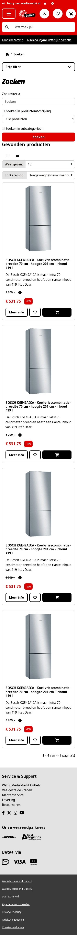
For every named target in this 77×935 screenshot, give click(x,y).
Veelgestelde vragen (17, 790)
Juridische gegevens (13, 919)
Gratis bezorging (12, 40)
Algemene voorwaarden (16, 904)
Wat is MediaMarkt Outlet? (21, 785)
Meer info (16, 312)
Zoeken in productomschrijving (26, 111)
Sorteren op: (14, 175)
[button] (8, 14)
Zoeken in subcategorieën (22, 128)
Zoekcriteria (11, 94)
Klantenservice (13, 795)
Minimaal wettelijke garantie (49, 40)
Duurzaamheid (10, 896)
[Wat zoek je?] (7, 27)
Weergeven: (14, 164)
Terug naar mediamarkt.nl (21, 3)
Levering (8, 800)
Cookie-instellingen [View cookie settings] (13, 927)
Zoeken (18, 54)
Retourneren (11, 804)
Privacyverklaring (12, 912)
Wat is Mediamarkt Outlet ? (17, 881)
